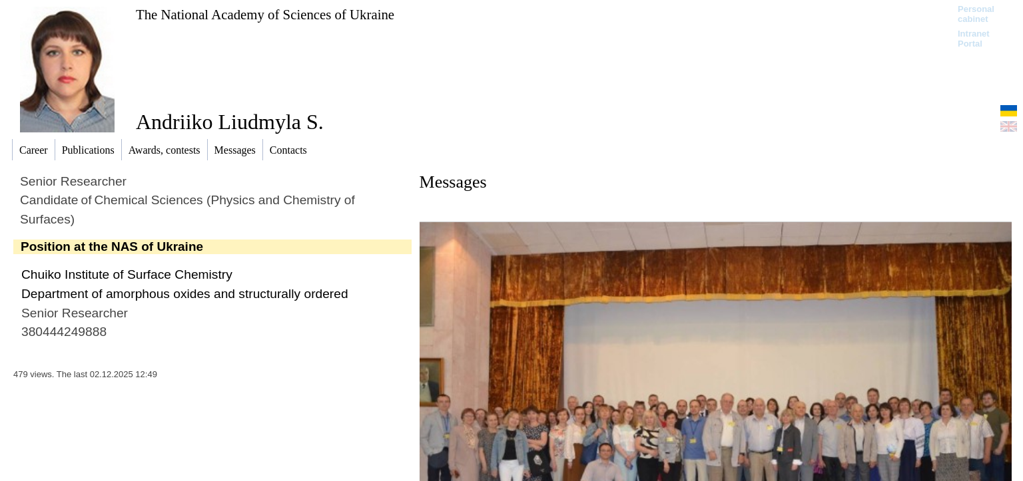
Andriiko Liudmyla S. (230, 122)
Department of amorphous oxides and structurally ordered (184, 294)
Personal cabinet (976, 14)
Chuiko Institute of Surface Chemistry (126, 274)
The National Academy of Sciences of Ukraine (265, 14)
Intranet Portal (974, 39)
